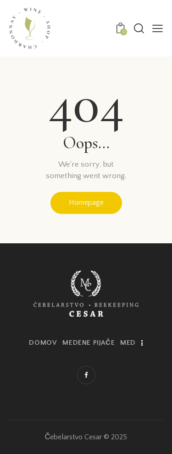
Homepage (86, 202)
